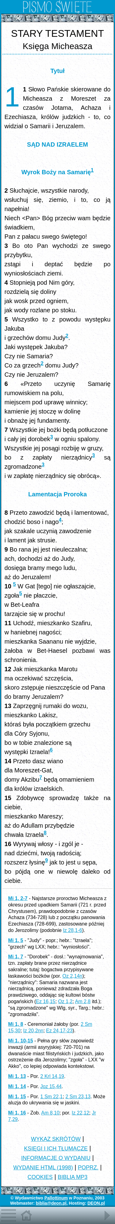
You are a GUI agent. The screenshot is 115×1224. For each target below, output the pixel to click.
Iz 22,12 (80, 1112)
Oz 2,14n (72, 976)
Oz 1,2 (65, 1001)
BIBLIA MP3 (72, 1177)
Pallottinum (56, 1197)
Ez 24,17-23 (59, 1030)
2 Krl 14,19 (52, 1076)
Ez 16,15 (45, 1001)
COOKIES (40, 1177)
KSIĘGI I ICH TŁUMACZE (56, 1148)
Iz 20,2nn (33, 1030)
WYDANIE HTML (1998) (43, 1167)
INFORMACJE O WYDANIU (55, 1158)
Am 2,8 (83, 1001)
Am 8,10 (50, 1112)
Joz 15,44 (51, 1086)
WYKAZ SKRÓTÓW (56, 1139)
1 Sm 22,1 (51, 1096)
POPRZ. (88, 1167)
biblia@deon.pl (51, 1203)
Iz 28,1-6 (72, 930)
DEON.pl (96, 1203)
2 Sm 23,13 (77, 1096)
